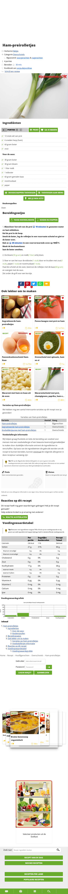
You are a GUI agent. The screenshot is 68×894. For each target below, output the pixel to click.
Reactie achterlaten (14, 517)
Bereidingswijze (14, 636)
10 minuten (39, 227)
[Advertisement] (34, 24)
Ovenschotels (19, 54)
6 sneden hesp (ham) (14, 140)
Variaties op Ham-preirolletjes (25, 641)
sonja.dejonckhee (24, 68)
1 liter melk (9, 168)
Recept (10, 655)
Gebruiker (20, 661)
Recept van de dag (33, 857)
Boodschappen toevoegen (20, 192)
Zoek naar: (7, 850)
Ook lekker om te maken (18, 638)
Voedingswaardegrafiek (22, 651)
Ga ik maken (49, 130)
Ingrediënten (13, 628)
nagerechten (37, 58)
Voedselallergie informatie (23, 643)
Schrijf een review (12, 71)
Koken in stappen (47, 220)
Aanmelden (43, 672)
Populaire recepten (34, 879)
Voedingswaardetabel (17, 648)
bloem (14, 255)
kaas (57, 267)
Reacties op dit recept (17, 646)
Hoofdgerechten (22, 655)
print (34, 130)
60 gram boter (11, 144)
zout (6, 148)
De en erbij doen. (24, 255)
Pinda (6, 472)
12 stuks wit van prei (13, 136)
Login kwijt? (24, 672)
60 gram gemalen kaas (14, 176)
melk (29, 255)
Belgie (15, 51)
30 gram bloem (11, 164)
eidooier (32, 260)
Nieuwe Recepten (33, 863)
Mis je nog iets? (34, 198)
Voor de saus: (18, 631)
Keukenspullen (18, 633)
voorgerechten (23, 58)
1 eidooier (9, 172)
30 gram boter (11, 160)
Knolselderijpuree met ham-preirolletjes (19, 430)
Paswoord (20, 667)
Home (2, 655)
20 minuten (16, 243)
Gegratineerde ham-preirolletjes (16, 427)
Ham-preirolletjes (9, 423)
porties (9, 61)
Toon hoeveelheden (22, 220)
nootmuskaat (10, 181)
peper (7, 185)
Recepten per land (33, 874)
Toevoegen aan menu (50, 192)
